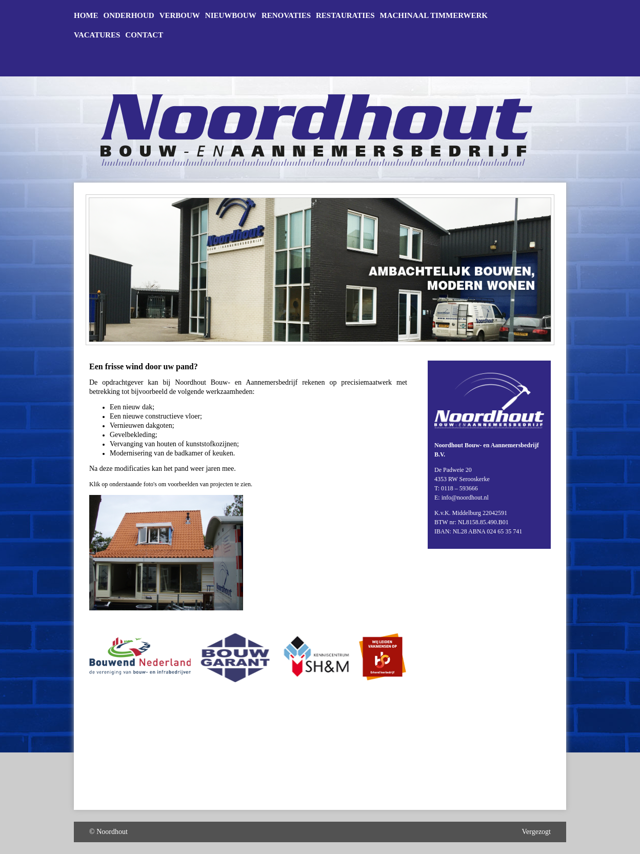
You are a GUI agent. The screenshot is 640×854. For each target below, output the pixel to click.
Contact (144, 35)
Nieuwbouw (230, 15)
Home (86, 15)
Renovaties (286, 15)
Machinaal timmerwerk (434, 15)
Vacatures (97, 35)
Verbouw (179, 15)
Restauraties (345, 15)
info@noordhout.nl (465, 497)
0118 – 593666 (459, 488)
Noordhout (112, 832)
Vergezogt (536, 832)
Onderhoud (129, 15)
